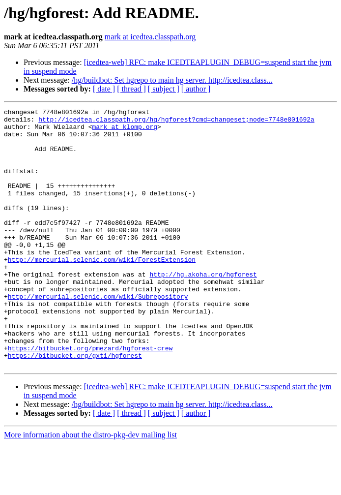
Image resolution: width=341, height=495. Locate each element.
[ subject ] (163, 89)
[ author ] (196, 89)
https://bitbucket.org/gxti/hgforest (75, 405)
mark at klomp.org (124, 130)
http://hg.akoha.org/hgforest (202, 308)
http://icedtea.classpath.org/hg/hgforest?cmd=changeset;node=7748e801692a (176, 122)
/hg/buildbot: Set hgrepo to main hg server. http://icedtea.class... (172, 80)
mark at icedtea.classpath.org (150, 36)
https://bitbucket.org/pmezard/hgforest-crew (90, 396)
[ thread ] (131, 89)
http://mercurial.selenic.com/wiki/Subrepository (98, 334)
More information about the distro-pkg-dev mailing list (90, 486)
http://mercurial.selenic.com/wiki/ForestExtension (102, 290)
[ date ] (104, 89)
